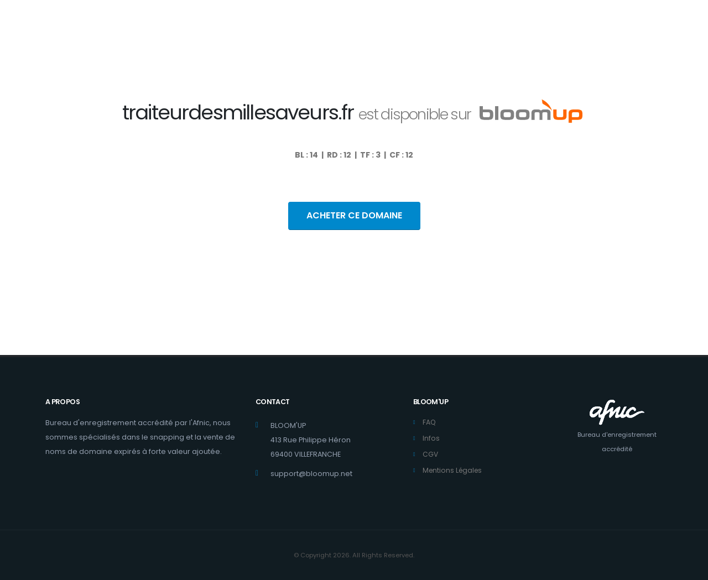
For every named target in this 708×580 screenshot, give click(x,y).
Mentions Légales (454, 470)
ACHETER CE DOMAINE (354, 215)
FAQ (429, 422)
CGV (431, 454)
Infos (431, 438)
